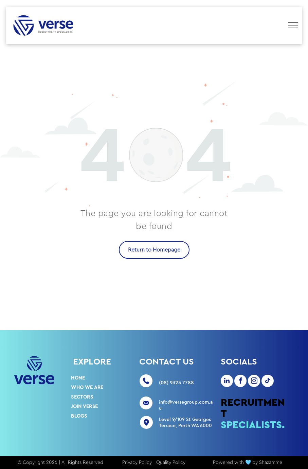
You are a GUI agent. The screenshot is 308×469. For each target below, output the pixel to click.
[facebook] (240, 382)
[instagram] (254, 382)
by (255, 462)
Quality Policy (170, 462)
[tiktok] (267, 382)
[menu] (293, 25)
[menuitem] (95, 378)
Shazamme (270, 462)
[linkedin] (227, 382)
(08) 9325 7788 (176, 382)
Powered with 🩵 (232, 462)
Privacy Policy (137, 462)
